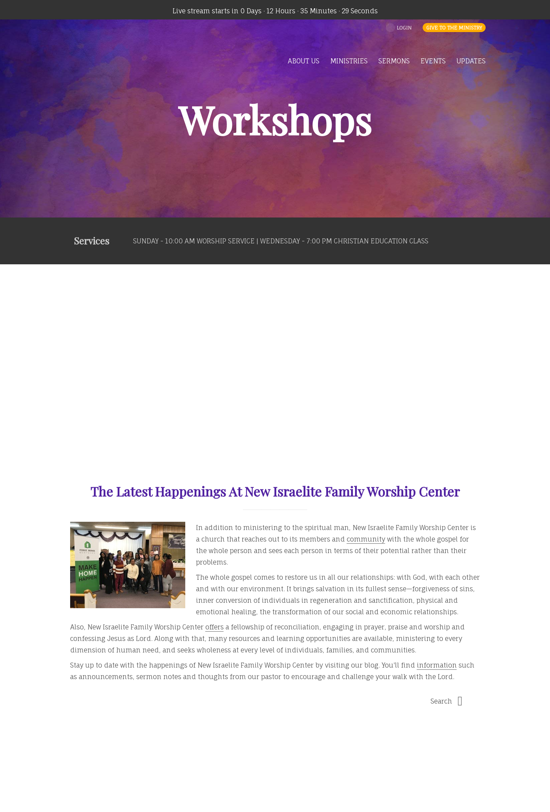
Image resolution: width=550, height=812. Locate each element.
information (437, 665)
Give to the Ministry (454, 27)
